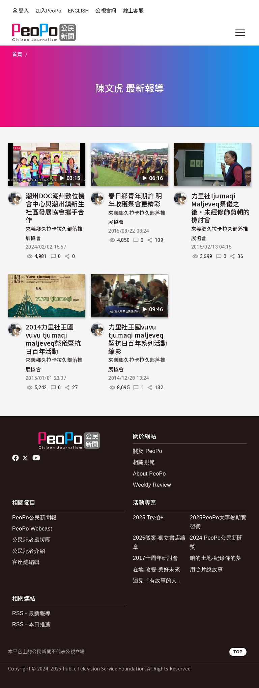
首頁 (17, 55)
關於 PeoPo (147, 451)
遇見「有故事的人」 (157, 580)
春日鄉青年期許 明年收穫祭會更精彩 (135, 199)
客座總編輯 (26, 562)
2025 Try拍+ (148, 517)
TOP (237, 651)
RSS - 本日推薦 (31, 624)
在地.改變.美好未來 (156, 569)
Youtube (36, 458)
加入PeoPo (48, 11)
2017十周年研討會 (155, 558)
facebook (16, 458)
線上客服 (133, 11)
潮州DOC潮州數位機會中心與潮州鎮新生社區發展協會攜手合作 (55, 207)
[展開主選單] (240, 32)
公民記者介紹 (28, 551)
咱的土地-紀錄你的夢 (215, 558)
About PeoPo (149, 474)
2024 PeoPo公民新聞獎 (216, 542)
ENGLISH (78, 11)
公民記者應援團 (31, 540)
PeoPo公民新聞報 (34, 517)
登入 (24, 10)
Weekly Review (152, 485)
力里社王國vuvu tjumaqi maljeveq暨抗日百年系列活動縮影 (137, 338)
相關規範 (144, 462)
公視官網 (105, 11)
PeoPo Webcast (32, 529)
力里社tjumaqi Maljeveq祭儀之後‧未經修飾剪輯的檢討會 (220, 207)
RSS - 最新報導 (31, 613)
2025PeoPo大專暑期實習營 (218, 522)
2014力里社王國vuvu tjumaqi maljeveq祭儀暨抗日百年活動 (53, 338)
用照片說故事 (206, 569)
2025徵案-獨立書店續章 (159, 542)
